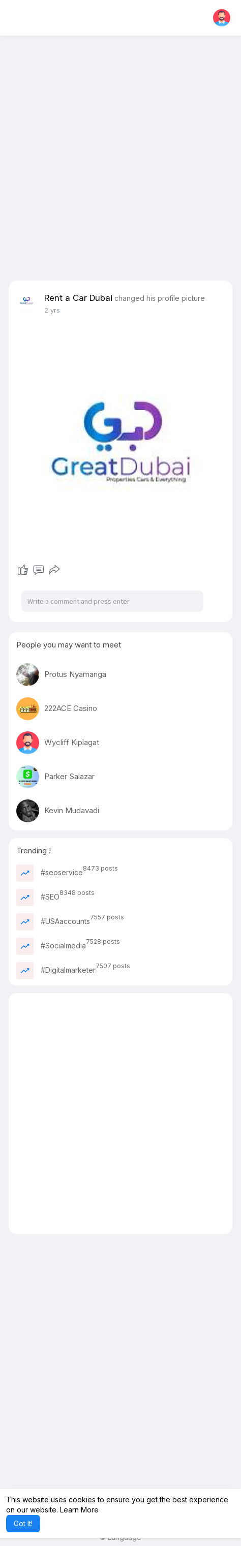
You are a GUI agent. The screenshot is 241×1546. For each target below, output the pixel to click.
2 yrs (52, 310)
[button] (221, 18)
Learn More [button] (79, 1509)
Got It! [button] (23, 1523)
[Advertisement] (120, 160)
